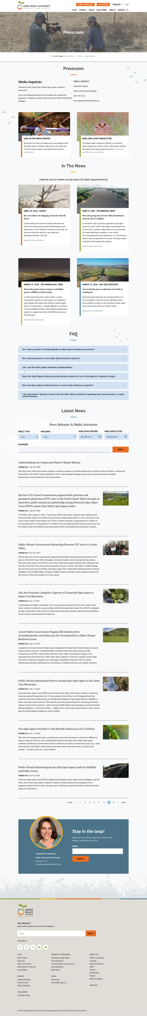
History (92, 976)
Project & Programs (61, 954)
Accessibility (22, 970)
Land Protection (57, 967)
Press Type (24, 431)
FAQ (79, 56)
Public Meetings (85, 4)
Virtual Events (22, 982)
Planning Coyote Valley (60, 958)
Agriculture (55, 970)
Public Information (97, 958)
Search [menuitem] (123, 10)
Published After (113, 431)
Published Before (88, 431)
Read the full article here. (92, 246)
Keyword (23, 444)
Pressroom (55, 979)
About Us (94, 954)
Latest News (90, 56)
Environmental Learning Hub (62, 964)
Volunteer (103, 4)
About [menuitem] (112, 10)
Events (20, 976)
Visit (19, 954)
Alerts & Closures (24, 964)
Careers (92, 970)
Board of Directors (97, 964)
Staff (91, 967)
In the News (69, 56)
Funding (93, 961)
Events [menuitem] (83, 10)
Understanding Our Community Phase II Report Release (49, 462)
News (53, 976)
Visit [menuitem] (74, 10)
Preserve (46, 431)
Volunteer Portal (23, 995)
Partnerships (94, 973)
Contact (94, 985)
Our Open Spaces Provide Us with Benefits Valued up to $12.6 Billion (56, 728)
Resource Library (96, 979)
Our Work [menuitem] (101, 10)
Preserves (21, 961)
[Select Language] (121, 4)
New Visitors (22, 958)
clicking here (29, 152)
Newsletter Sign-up (59, 982)
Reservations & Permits (26, 967)
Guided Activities (23, 979)
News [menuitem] (91, 10)
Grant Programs (57, 961)
